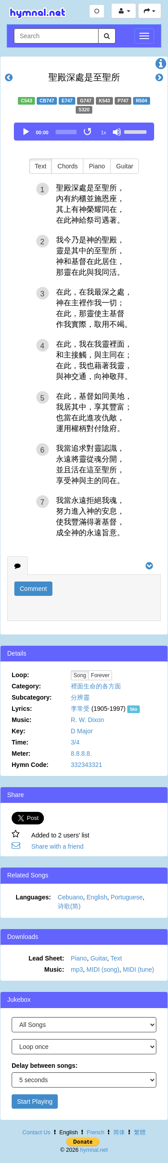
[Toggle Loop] (88, 132)
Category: (26, 686)
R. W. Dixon (87, 719)
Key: (18, 731)
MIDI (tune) (138, 969)
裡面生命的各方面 (96, 686)
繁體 (140, 1132)
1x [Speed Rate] (103, 132)
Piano (97, 166)
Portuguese (127, 897)
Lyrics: (22, 708)
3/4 (75, 742)
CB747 (46, 100)
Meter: (21, 753)
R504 (141, 100)
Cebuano (70, 897)
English (96, 897)
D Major (82, 731)
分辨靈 (80, 697)
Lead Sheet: (46, 958)
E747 (67, 100)
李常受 (80, 708)
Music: (21, 719)
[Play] (26, 132)
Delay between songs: (45, 1065)
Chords (67, 166)
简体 (119, 1132)
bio (133, 709)
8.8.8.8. (81, 753)
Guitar (124, 166)
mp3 (77, 969)
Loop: (20, 674)
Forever (100, 675)
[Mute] (116, 132)
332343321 (86, 764)
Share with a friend (57, 846)
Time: (20, 742)
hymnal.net (94, 1150)
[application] (84, 132)
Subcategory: (32, 697)
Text (41, 166)
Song (79, 675)
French (95, 1132)
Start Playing (34, 1101)
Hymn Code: (30, 764)
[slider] (66, 132)
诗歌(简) (69, 906)
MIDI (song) (102, 969)
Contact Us (36, 1132)
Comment (33, 588)
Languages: (33, 897)
